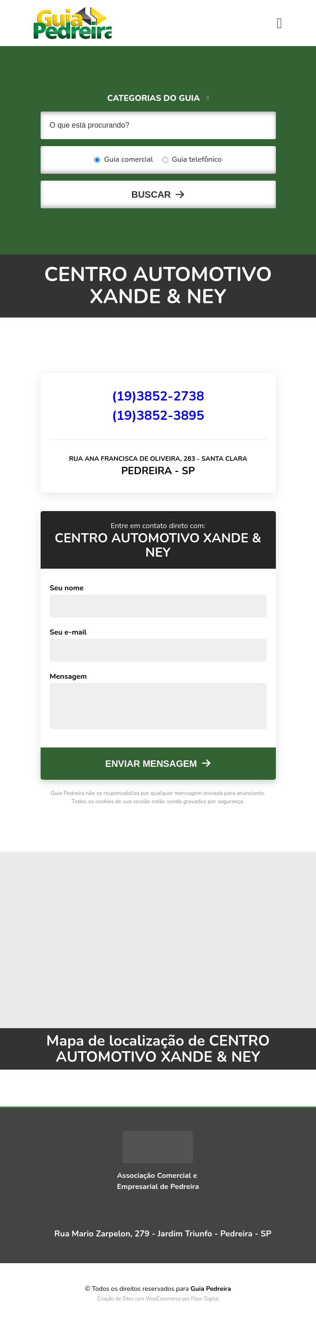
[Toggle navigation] (279, 23)
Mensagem (68, 676)
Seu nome (67, 588)
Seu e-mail (68, 632)
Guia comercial (123, 160)
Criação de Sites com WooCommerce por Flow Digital (158, 1298)
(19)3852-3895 (158, 415)
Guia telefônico (192, 160)
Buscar (151, 194)
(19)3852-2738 (158, 396)
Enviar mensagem (151, 764)
